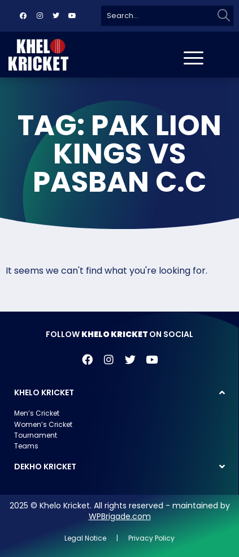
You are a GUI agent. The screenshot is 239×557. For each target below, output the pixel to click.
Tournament (35, 435)
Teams (26, 446)
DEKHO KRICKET (45, 466)
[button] (119, 392)
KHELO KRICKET (44, 392)
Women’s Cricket (43, 424)
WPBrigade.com (120, 516)
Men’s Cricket (36, 413)
